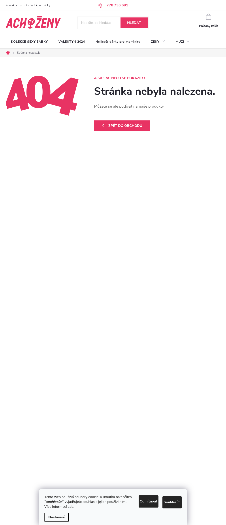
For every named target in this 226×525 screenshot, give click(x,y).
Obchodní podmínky (37, 5)
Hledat (134, 22)
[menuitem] (29, 42)
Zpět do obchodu (125, 125)
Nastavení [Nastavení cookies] (56, 517)
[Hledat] (113, 23)
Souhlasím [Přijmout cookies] (167, 495)
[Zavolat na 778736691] (113, 5)
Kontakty (11, 5)
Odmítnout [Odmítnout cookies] (134, 495)
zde (70, 506)
